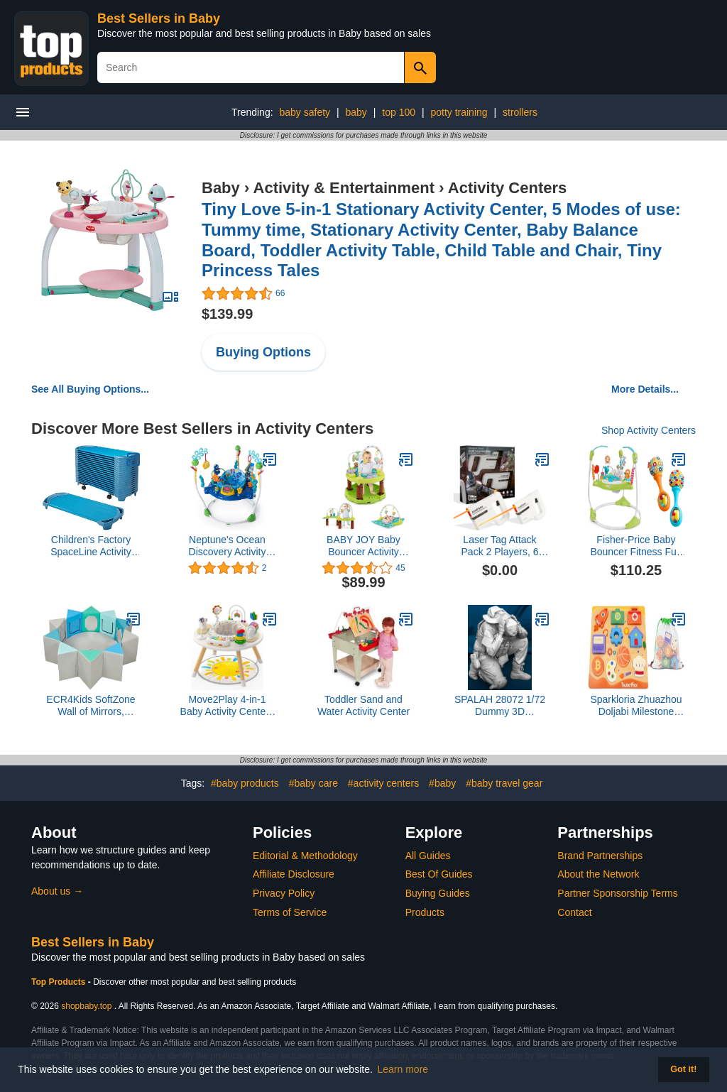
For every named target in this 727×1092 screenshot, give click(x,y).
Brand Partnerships (600, 855)
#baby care (313, 783)
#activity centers (383, 783)
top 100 (398, 112)
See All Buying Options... (90, 389)
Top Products (59, 982)
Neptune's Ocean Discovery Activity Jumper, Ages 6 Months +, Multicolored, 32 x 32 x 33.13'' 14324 (227, 546)
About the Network (598, 874)
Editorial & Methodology (305, 855)
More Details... (645, 389)
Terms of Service (290, 912)
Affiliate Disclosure (293, 874)
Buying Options (263, 352)
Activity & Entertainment (344, 188)
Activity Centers (507, 188)
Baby (221, 188)
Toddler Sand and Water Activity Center (363, 705)
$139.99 (227, 314)
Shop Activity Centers (648, 430)
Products (424, 912)
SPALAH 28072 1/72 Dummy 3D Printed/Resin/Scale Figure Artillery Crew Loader (499, 706)
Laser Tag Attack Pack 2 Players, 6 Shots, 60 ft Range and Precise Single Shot (500, 546)
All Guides (428, 855)
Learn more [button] (403, 1069)
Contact (574, 912)
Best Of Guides (439, 874)
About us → (57, 891)
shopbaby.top (86, 1006)
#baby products (245, 783)
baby (356, 112)
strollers (520, 112)
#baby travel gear (504, 783)
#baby (442, 783)
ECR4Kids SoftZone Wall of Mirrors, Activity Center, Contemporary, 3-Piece (90, 706)
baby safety (304, 112)
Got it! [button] (683, 1069)
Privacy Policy (284, 893)
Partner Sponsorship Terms (617, 893)
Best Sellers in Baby (158, 18)
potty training (458, 112)
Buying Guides (437, 893)
